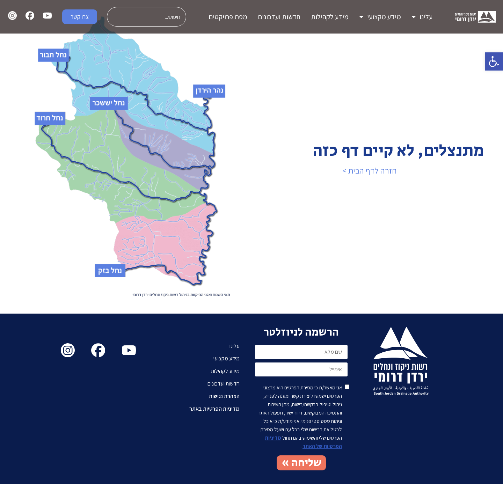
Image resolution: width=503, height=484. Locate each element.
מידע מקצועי (380, 17)
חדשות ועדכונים (279, 16)
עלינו (421, 17)
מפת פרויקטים (228, 16)
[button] (494, 61)
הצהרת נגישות (224, 396)
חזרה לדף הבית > (369, 170)
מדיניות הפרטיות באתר (214, 408)
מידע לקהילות (330, 16)
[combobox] (146, 17)
